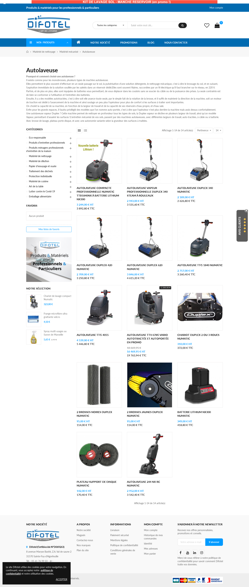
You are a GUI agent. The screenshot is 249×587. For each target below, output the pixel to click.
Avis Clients (239, 226)
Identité (148, 543)
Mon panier (150, 553)
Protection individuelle (40, 176)
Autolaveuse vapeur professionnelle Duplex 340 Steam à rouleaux (147, 191)
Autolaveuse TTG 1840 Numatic (200, 265)
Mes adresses (151, 548)
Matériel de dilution (39, 161)
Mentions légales (119, 540)
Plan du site (83, 550)
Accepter (61, 579)
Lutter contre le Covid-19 (42, 191)
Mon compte (216, 7)
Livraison (114, 530)
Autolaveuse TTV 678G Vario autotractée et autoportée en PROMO (148, 338)
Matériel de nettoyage (40, 156)
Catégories (34, 129)
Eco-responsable (37, 137)
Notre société (84, 530)
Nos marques (83, 545)
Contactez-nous (85, 540)
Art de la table (36, 186)
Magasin (81, 535)
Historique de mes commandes (153, 537)
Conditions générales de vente (122, 552)
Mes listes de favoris (49, 229)
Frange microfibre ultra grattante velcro (55, 315)
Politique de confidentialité (124, 545)
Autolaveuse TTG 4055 (93, 334)
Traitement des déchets (41, 171)
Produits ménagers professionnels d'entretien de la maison (45, 149)
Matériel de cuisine (38, 181)
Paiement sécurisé (119, 535)
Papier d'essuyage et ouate (42, 166)
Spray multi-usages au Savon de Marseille (55, 333)
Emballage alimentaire (40, 196)
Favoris (31, 205)
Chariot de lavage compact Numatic (57, 298)
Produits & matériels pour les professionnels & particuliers (62, 7)
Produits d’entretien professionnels (47, 142)
